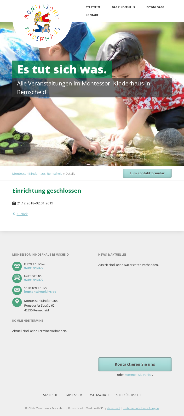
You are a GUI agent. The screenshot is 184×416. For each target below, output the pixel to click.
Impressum (74, 395)
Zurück (22, 214)
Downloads (155, 7)
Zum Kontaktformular (147, 173)
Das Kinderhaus (123, 7)
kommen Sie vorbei (138, 374)
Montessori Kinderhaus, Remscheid (37, 173)
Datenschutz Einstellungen (141, 408)
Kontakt (92, 15)
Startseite (93, 7)
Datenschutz (99, 395)
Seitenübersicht (128, 395)
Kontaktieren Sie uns (135, 364)
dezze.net (113, 408)
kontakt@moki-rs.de (40, 291)
